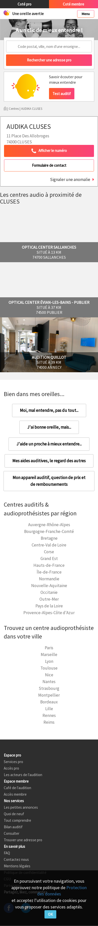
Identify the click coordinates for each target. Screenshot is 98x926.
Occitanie (49, 592)
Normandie (49, 579)
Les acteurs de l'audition (23, 774)
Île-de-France (49, 572)
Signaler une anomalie (70, 179)
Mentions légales (17, 866)
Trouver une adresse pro (23, 840)
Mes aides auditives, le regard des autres (49, 461)
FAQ (7, 853)
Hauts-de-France (49, 565)
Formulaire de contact (49, 165)
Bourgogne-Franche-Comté (49, 531)
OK (50, 914)
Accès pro (11, 768)
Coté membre (73, 4)
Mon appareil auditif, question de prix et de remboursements (49, 481)
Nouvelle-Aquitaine (49, 585)
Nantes (49, 681)
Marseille (49, 654)
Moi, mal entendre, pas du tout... (49, 410)
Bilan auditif (13, 826)
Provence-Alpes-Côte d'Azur (49, 612)
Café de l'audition (17, 787)
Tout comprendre (17, 820)
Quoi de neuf (14, 813)
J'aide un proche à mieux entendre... (49, 444)
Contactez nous (16, 859)
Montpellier (49, 695)
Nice (49, 675)
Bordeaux (49, 702)
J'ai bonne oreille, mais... (49, 427)
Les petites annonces (21, 807)
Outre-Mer (49, 599)
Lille (49, 708)
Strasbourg (49, 688)
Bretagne (49, 538)
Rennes (49, 715)
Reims (49, 722)
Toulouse (49, 668)
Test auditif (62, 93)
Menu (86, 14)
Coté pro (24, 4)
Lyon (49, 661)
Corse (49, 551)
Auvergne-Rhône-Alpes (49, 524)
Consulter (11, 833)
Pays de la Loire (49, 606)
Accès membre (15, 794)
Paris (49, 648)
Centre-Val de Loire (49, 545)
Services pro (13, 761)
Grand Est (49, 558)
